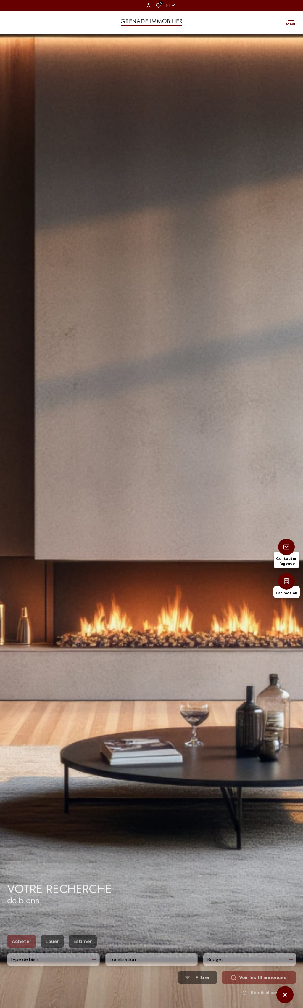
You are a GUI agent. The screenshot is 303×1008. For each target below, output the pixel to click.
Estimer (82, 952)
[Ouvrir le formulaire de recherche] (197, 988)
